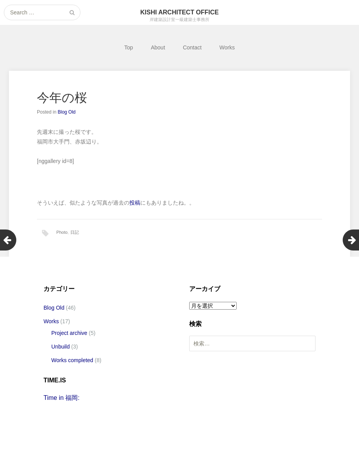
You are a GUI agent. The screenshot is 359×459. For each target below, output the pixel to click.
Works (227, 47)
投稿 (134, 203)
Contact (192, 47)
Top (128, 47)
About (158, 47)
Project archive (69, 333)
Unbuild (60, 346)
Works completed (72, 360)
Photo (62, 232)
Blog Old (66, 112)
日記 (74, 232)
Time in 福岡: (62, 397)
